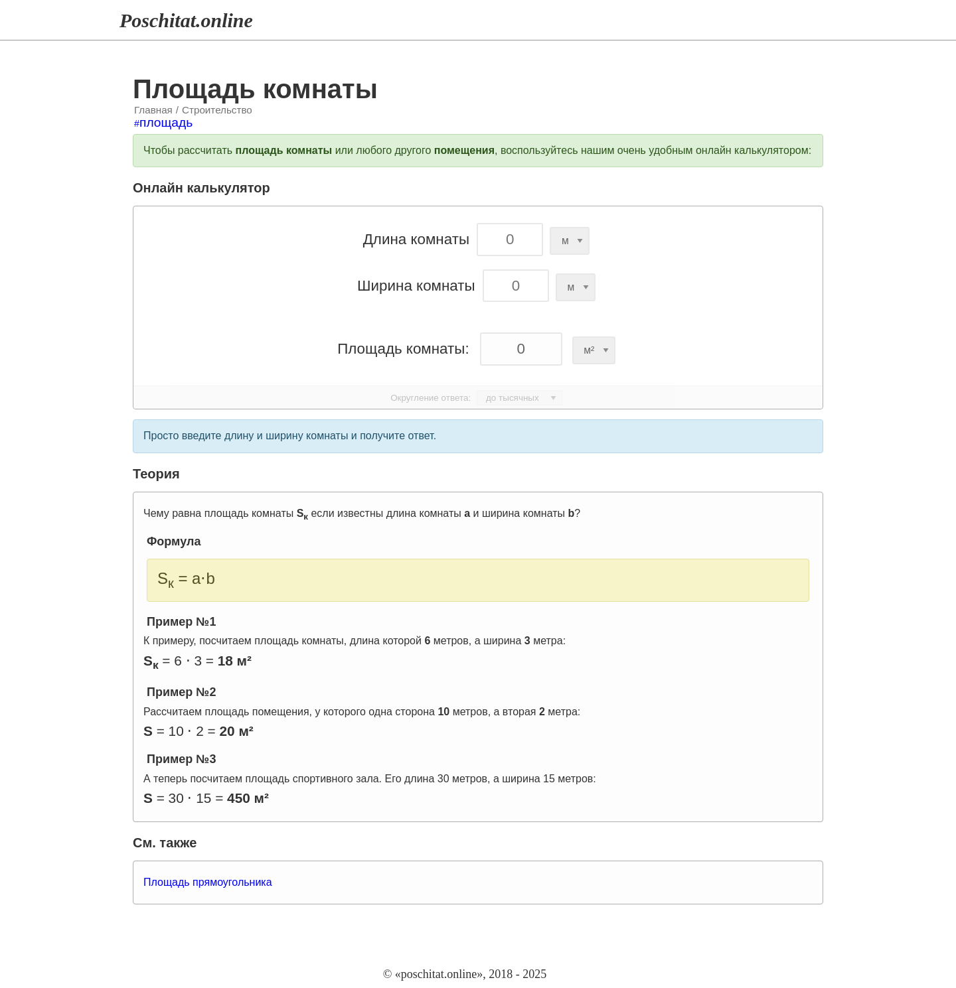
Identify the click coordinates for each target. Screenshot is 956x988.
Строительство (217, 109)
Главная (153, 109)
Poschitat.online (186, 20)
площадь (166, 122)
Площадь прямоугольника (207, 882)
